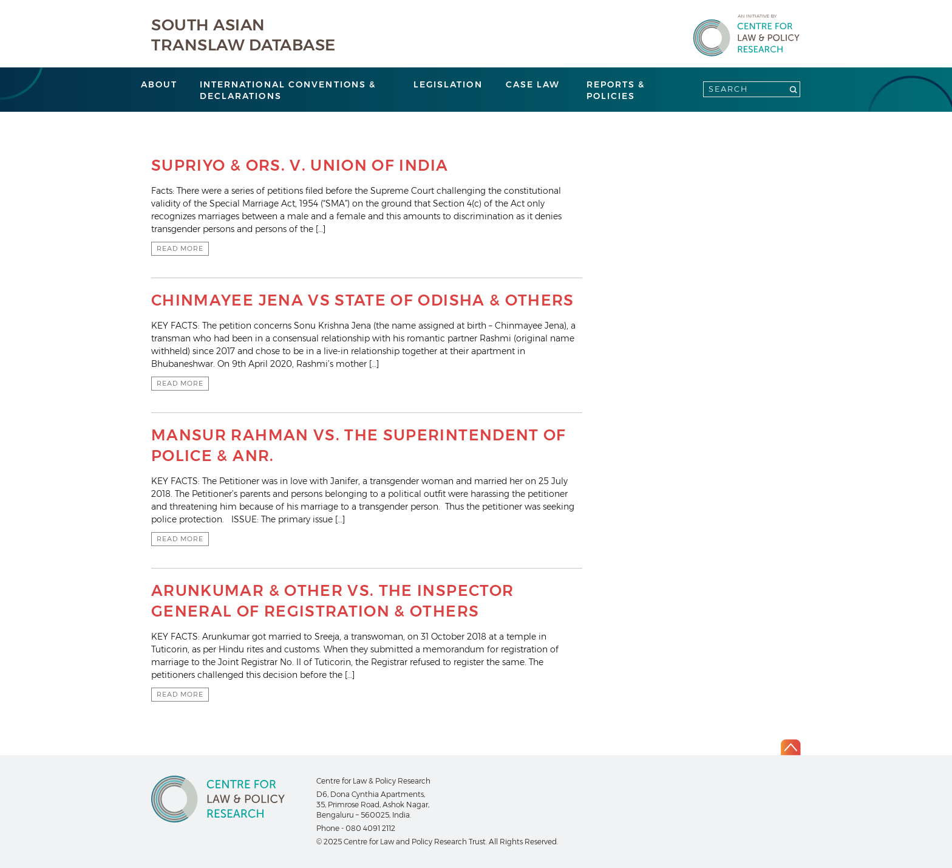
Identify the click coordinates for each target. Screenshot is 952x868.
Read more (180, 248)
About (159, 84)
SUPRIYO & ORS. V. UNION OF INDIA (299, 165)
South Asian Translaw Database (243, 35)
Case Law (533, 84)
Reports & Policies (615, 90)
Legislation (448, 84)
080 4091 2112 (370, 828)
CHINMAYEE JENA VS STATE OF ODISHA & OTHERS (362, 300)
